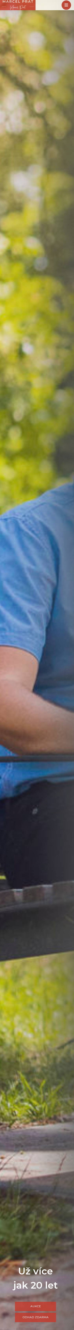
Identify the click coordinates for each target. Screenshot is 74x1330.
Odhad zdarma (35, 1317)
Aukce (35, 1306)
